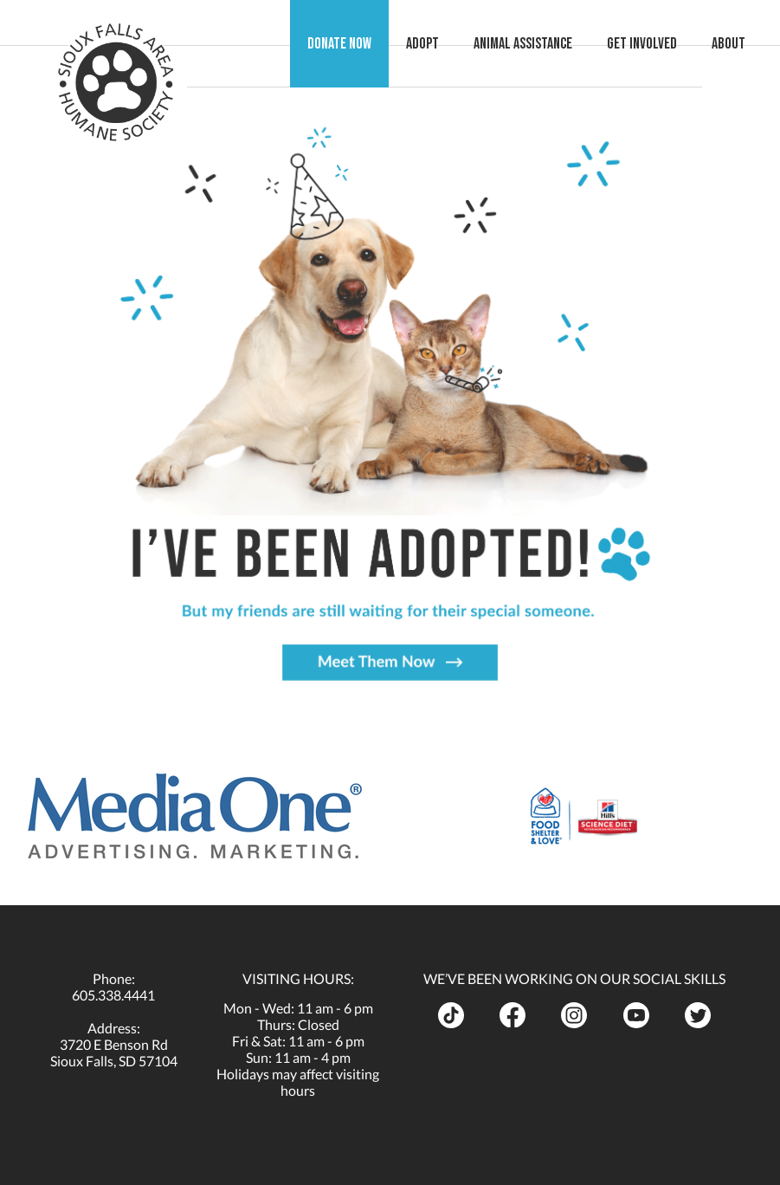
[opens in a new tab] (194, 816)
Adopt (439, 44)
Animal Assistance (540, 44)
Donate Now (357, 44)
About (746, 44)
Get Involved (659, 44)
